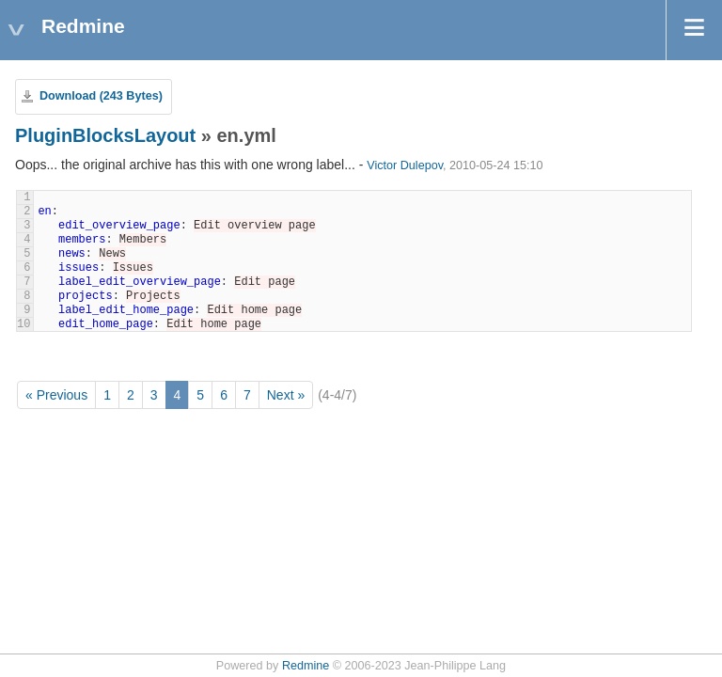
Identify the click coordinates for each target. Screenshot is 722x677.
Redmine (305, 665)
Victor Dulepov (405, 165)
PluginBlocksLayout (105, 135)
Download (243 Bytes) (101, 95)
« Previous (56, 394)
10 (23, 324)
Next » (286, 394)
